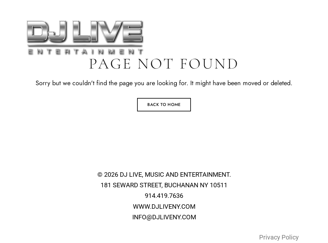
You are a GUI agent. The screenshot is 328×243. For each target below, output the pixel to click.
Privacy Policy (279, 237)
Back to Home (164, 104)
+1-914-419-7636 (305, 7)
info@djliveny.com (253, 7)
